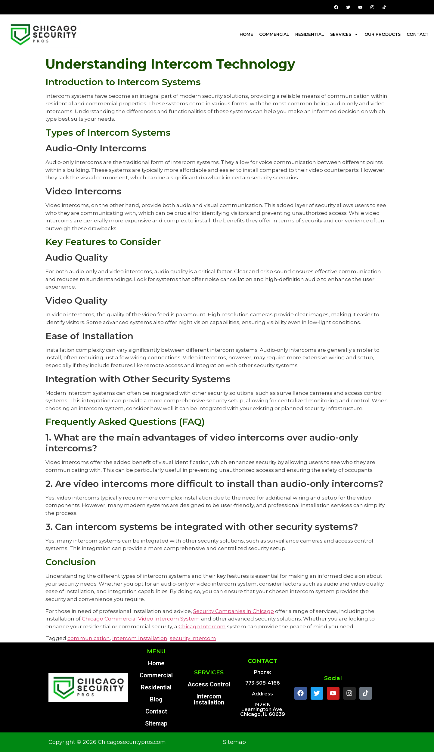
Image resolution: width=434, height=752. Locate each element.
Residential (309, 34)
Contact (418, 34)
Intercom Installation (139, 638)
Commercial (274, 34)
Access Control (209, 684)
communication (88, 638)
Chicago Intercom (202, 627)
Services (344, 34)
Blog (156, 699)
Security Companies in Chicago (233, 611)
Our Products (382, 34)
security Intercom (193, 638)
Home (246, 34)
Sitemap (156, 723)
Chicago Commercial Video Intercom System (141, 619)
